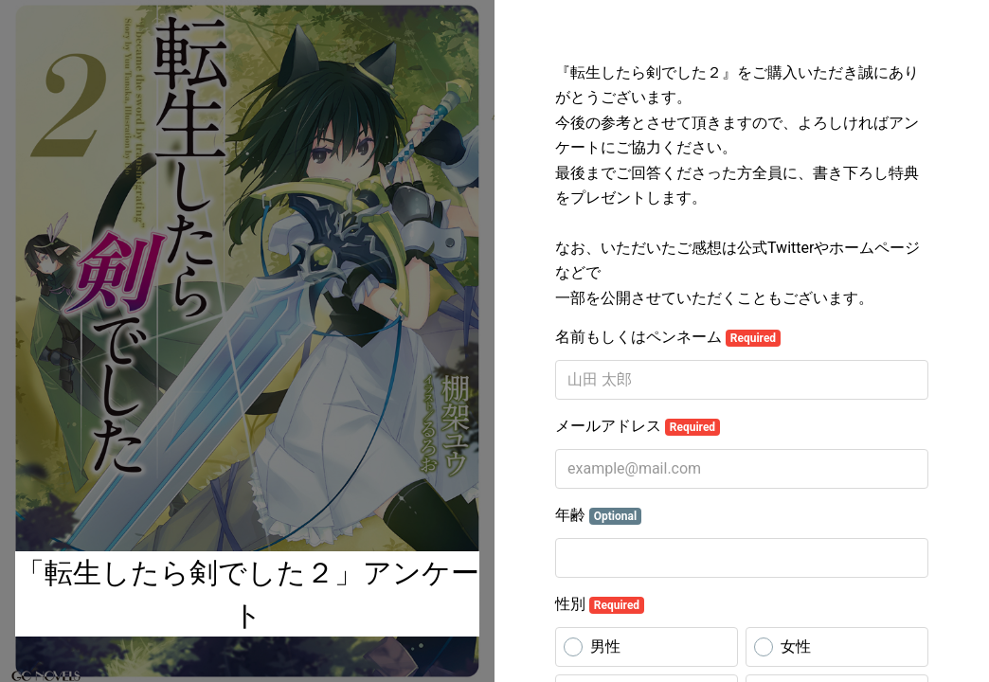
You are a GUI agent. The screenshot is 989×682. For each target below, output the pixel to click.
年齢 (598, 515)
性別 (599, 604)
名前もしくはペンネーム (668, 337)
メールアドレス (637, 426)
